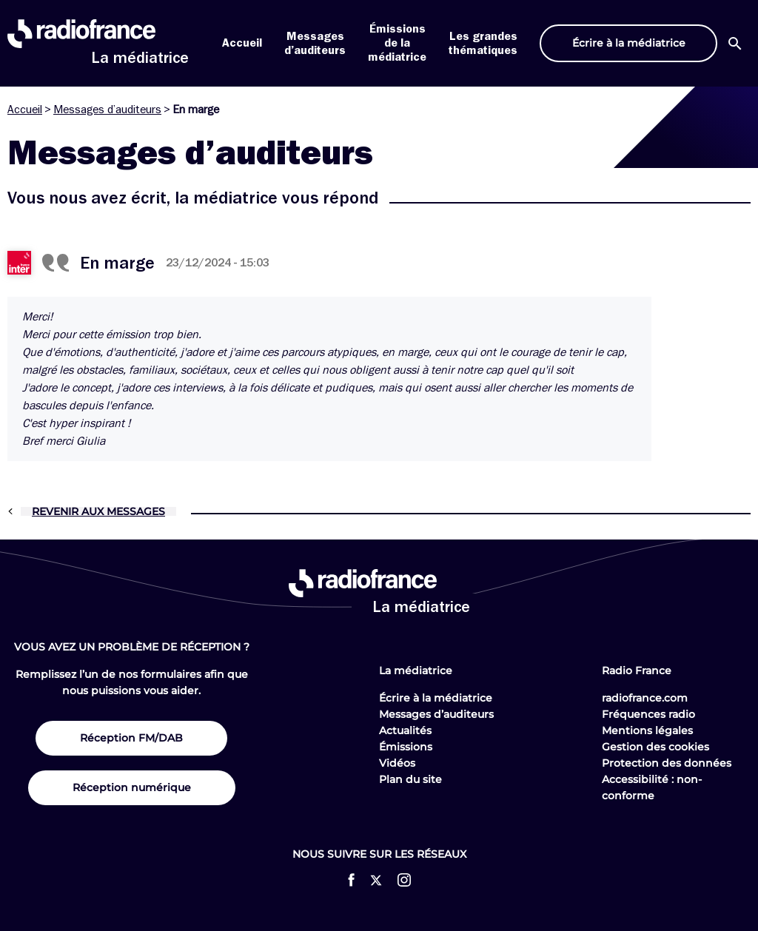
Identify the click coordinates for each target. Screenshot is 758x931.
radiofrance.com (645, 698)
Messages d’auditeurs (107, 109)
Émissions (405, 746)
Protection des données (666, 763)
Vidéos (397, 763)
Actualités (405, 730)
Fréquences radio (648, 714)
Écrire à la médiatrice (435, 698)
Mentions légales (647, 730)
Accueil (242, 43)
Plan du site (410, 779)
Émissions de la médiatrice (397, 43)
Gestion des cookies (655, 746)
